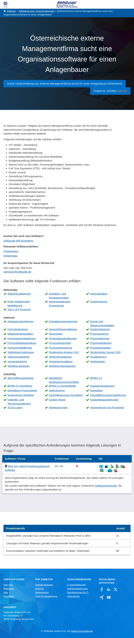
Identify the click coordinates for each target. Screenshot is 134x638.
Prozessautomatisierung (22, 338)
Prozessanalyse (99, 333)
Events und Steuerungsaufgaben (102, 323)
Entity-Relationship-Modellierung (19, 303)
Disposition (96, 390)
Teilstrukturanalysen (60, 356)
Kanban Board (57, 399)
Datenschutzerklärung (82, 631)
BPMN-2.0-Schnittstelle (62, 385)
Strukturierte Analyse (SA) (64, 352)
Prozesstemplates (100, 347)
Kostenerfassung (100, 329)
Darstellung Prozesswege (22, 390)
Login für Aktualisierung (46, 596)
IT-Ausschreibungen (76, 585)
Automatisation (98, 293)
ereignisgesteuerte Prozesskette (59, 303)
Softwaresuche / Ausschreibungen (36, 11)
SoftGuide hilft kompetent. (18, 240)
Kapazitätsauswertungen (104, 399)
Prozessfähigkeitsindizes (22, 342)
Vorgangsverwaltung (61, 361)
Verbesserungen (58, 407)
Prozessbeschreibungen (63, 338)
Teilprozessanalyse (19, 356)
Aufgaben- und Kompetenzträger (59, 295)
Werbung (39, 588)
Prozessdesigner (100, 338)
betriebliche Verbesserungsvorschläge (64, 379)
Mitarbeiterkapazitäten (20, 333)
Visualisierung (98, 356)
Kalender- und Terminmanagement (19, 401)
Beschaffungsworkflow (21, 377)
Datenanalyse (57, 390)
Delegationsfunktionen (20, 321)
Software (11, 11)
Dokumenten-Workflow (21, 395)
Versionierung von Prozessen (107, 407)
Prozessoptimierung (60, 347)
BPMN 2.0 (96, 377)
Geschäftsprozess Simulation (66, 395)
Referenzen (8, 588)
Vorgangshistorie (17, 361)
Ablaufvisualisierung (19, 293)
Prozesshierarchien (60, 342)
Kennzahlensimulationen (63, 329)
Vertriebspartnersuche (77, 588)
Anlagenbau (10, 255)
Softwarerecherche (106, 485)
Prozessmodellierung (20, 347)
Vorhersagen (97, 361)
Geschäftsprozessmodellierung (108, 395)
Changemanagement (102, 385)
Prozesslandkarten (101, 342)
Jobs (5, 592)
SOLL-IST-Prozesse (19, 309)
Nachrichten (56, 333)
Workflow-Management (62, 365)
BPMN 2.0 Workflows (20, 385)
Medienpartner (42, 592)
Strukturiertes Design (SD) (105, 352)
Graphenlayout (98, 301)
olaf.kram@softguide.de (17, 271)
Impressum (8, 596)
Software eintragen (44, 585)
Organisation (10, 251)
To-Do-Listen (15, 407)
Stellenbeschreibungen (21, 352)
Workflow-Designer (18, 365)
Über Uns (7, 585)
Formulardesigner (18, 329)
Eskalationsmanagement (63, 321)
